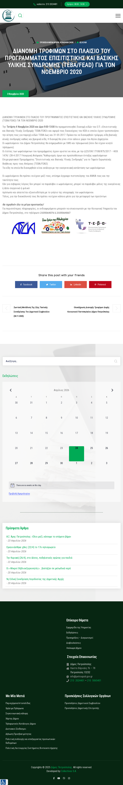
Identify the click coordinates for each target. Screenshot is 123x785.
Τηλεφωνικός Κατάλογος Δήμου (21, 723)
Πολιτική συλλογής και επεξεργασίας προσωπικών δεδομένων (30, 741)
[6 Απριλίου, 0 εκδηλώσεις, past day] (16, 423)
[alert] (61, 485)
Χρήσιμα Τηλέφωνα (15, 708)
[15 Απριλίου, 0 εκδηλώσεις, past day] (46, 438)
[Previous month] (11, 390)
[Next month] (112, 390)
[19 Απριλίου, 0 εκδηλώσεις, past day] (106, 438)
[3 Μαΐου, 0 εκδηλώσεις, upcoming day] (106, 468)
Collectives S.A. (69, 771)
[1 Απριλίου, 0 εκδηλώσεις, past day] (46, 408)
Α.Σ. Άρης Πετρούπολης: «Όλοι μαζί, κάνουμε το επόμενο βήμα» (38, 536)
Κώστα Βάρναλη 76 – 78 (82, 668)
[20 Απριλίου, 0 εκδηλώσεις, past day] (16, 453)
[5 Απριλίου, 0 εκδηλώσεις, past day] (106, 408)
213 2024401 (77, 680)
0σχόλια (81, 42)
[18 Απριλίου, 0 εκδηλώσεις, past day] (91, 438)
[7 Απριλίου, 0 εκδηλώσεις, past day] (31, 423)
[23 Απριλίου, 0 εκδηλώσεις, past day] (61, 453)
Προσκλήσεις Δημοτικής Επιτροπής (82, 708)
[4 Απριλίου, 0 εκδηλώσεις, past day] (91, 408)
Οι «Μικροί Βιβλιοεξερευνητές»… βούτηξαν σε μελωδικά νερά (38, 568)
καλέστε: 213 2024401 (45, 4)
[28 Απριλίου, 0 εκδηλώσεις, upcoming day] (31, 468)
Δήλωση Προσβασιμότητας (18, 734)
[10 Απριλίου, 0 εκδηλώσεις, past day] (76, 423)
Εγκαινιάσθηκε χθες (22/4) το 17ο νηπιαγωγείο (31, 547)
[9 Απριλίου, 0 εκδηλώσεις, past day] (61, 423)
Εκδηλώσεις (72, 632)
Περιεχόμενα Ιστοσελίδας (18, 703)
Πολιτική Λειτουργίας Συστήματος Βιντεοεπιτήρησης (32, 748)
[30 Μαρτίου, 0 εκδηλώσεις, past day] (16, 408)
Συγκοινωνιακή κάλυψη (17, 713)
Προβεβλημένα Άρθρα (49, 42)
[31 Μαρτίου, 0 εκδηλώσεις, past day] (31, 408)
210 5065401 (93, 680)
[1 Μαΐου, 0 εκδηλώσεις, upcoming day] (76, 468)
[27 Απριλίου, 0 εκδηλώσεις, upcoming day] (16, 468)
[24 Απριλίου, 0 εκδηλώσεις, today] (76, 453)
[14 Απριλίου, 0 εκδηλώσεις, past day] (31, 438)
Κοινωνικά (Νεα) (67, 42)
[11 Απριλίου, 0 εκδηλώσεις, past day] (91, 423)
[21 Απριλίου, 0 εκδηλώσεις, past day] (31, 453)
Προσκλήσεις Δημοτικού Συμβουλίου (82, 703)
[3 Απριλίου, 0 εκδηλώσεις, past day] (76, 408)
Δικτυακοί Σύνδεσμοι (16, 728)
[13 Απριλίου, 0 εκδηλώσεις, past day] (16, 438)
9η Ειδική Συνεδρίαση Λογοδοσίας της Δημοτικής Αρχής (35, 579)
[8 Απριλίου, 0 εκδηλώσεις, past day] (46, 423)
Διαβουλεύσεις (73, 642)
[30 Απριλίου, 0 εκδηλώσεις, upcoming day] (61, 468)
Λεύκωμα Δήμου (74, 648)
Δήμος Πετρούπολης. (62, 767)
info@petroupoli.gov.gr (81, 676)
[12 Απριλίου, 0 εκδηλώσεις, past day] (106, 423)
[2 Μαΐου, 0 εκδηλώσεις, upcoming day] (91, 468)
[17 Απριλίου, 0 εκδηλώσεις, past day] (76, 438)
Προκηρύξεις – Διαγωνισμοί (79, 637)
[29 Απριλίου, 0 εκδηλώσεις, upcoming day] (46, 468)
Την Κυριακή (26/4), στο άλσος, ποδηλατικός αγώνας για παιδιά (39, 557)
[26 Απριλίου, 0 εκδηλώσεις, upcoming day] (106, 453)
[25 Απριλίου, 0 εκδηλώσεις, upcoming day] (91, 453)
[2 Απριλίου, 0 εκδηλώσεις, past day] (61, 408)
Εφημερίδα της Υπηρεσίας (78, 627)
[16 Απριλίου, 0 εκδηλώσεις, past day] (61, 438)
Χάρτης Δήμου (12, 718)
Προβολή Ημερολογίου (19, 493)
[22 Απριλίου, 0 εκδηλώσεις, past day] (46, 453)
